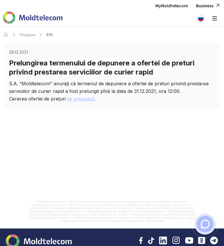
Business (208, 6)
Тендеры (27, 34)
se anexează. (81, 99)
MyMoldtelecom (171, 5)
